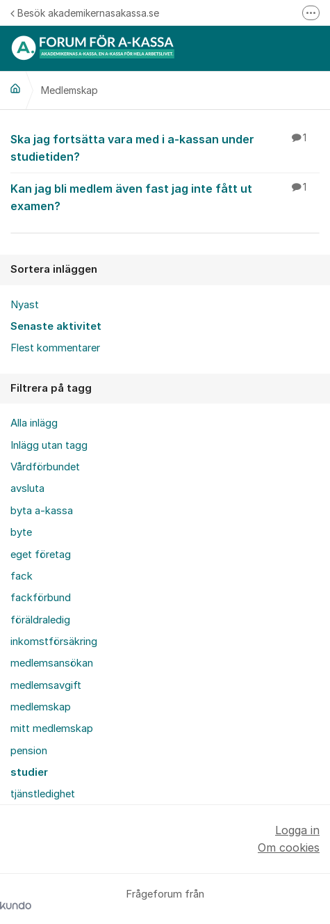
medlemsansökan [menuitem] (51, 663)
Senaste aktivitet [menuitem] (55, 326)
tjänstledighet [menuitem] (42, 794)
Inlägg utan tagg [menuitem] (49, 445)
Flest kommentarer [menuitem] (55, 348)
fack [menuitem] (21, 576)
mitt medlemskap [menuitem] (51, 728)
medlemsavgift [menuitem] (45, 685)
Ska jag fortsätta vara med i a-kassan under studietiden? (165, 147)
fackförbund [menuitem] (40, 597)
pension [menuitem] (28, 750)
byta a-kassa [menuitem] (41, 510)
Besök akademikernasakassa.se (84, 13)
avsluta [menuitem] (27, 488)
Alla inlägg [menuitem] (34, 423)
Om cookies (289, 847)
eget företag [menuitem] (40, 554)
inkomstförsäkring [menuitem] (53, 641)
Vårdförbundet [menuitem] (45, 467)
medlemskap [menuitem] (40, 707)
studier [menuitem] (29, 772)
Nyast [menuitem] (24, 304)
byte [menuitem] (21, 532)
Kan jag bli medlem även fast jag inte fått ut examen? (165, 196)
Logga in (297, 830)
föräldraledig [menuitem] (40, 620)
